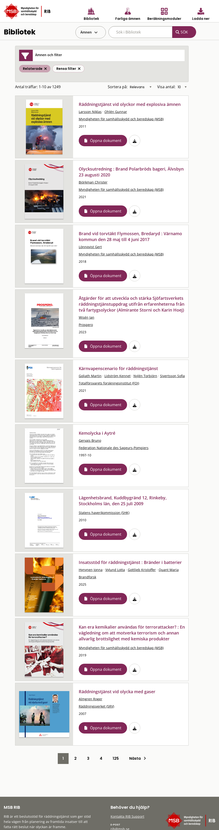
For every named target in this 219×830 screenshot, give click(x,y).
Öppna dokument (105, 140)
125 (116, 758)
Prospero (86, 324)
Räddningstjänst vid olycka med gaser (117, 691)
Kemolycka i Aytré (97, 433)
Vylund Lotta (115, 569)
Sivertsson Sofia (172, 376)
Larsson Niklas (90, 111)
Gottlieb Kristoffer (142, 569)
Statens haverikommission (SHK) (104, 512)
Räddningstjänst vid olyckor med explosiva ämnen (130, 104)
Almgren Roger (90, 699)
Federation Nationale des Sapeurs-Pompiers (114, 448)
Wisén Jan (86, 317)
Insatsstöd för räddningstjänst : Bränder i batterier (130, 562)
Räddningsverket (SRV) (96, 706)
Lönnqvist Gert (90, 247)
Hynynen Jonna (91, 569)
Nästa (137, 758)
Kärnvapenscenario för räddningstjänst (118, 368)
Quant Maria (169, 569)
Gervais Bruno (90, 440)
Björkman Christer (93, 182)
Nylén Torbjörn (145, 376)
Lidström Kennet (117, 376)
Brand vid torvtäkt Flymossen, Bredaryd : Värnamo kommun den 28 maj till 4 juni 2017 (130, 236)
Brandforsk (87, 577)
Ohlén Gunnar (115, 111)
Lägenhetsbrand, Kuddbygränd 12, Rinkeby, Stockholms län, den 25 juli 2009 (123, 500)
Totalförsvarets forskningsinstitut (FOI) (109, 383)
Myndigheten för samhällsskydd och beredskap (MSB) (121, 119)
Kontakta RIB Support (127, 816)
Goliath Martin (90, 376)
